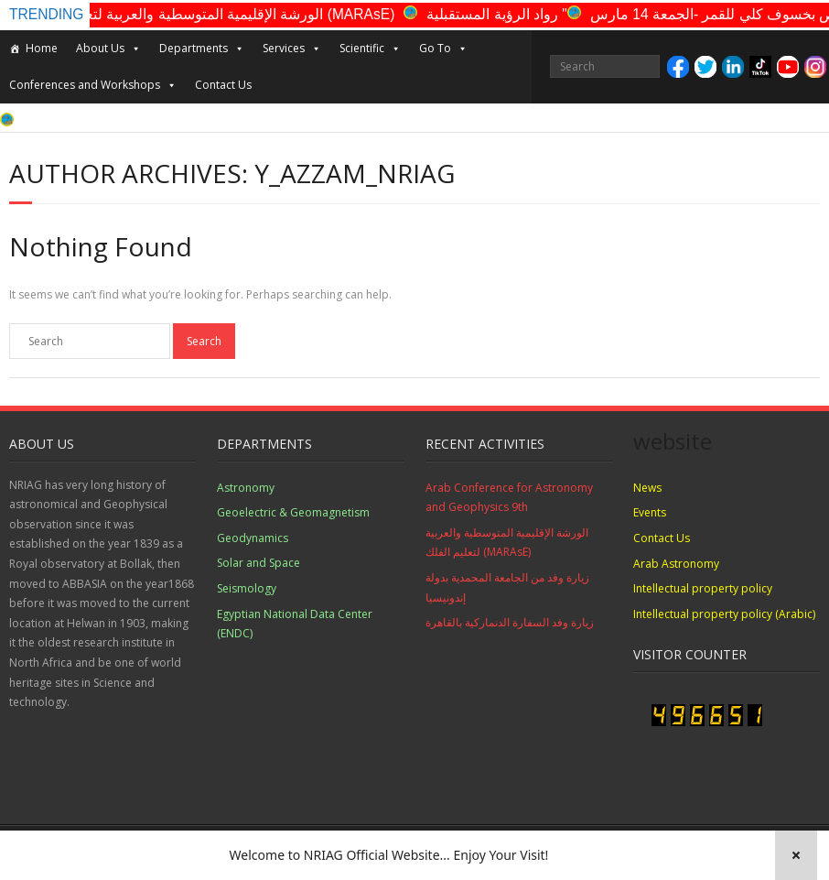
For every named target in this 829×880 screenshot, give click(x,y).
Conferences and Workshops (93, 85)
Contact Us (223, 84)
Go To (443, 48)
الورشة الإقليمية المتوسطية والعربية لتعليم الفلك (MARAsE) (230, 14)
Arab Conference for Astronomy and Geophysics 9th (509, 498)
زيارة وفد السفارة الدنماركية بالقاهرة (509, 622)
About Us (108, 48)
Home (42, 48)
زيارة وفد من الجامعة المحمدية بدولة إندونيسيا (507, 587)
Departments (201, 48)
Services (292, 48)
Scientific (370, 48)
